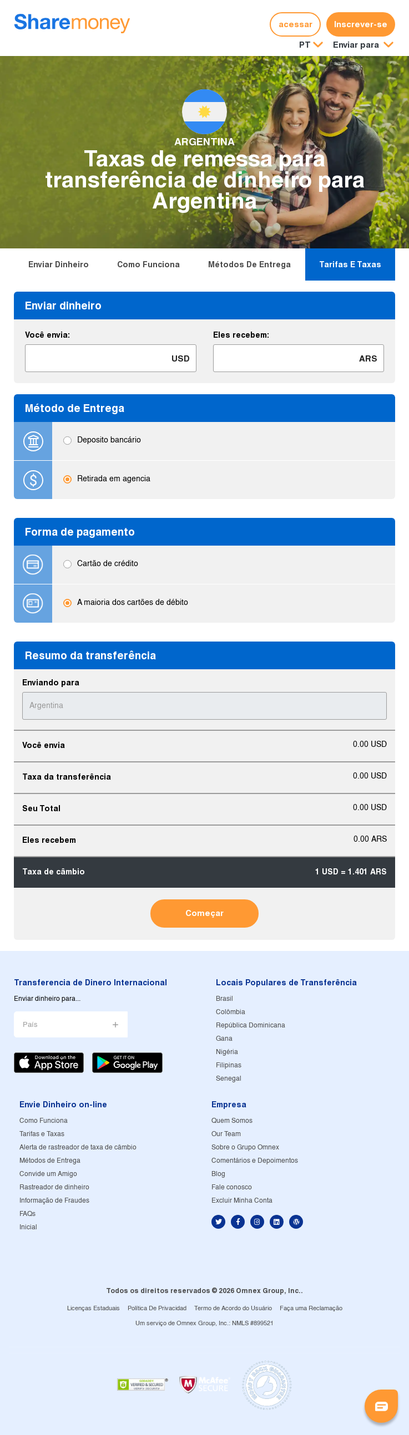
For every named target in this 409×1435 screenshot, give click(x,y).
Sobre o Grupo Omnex (245, 1147)
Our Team (226, 1134)
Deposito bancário (109, 441)
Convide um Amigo (48, 1174)
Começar (204, 913)
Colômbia (230, 1012)
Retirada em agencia (113, 480)
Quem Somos (232, 1121)
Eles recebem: (241, 334)
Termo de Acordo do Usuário (233, 1308)
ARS (368, 358)
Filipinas (228, 1065)
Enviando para (50, 682)
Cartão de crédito (107, 564)
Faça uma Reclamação (311, 1308)
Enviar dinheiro (58, 264)
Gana (224, 1039)
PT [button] (305, 44)
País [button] (30, 1025)
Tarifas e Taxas (350, 264)
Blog (218, 1174)
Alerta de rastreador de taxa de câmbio (78, 1147)
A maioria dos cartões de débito (132, 603)
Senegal (228, 1078)
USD (180, 358)
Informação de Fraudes (54, 1200)
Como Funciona (148, 264)
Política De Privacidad (157, 1308)
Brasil (224, 999)
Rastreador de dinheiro (54, 1187)
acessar (295, 24)
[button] (363, 45)
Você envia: (47, 334)
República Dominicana (250, 1025)
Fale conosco (231, 1187)
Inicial (28, 1227)
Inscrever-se (360, 24)
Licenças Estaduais (93, 1308)
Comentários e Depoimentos (254, 1161)
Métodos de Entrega (249, 264)
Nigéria (227, 1052)
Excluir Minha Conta (241, 1200)
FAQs (27, 1214)
